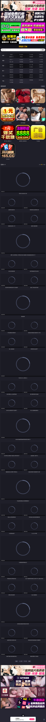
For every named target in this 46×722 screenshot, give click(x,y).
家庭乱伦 (21, 74)
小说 (3, 76)
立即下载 (32, 719)
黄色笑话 (31, 77)
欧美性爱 (41, 64)
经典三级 (21, 66)
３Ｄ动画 (41, 59)
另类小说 (21, 77)
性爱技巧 (41, 77)
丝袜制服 (21, 61)
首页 (16, 661)
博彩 (3, 55)
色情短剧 (21, 82)
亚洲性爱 (11, 64)
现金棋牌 (31, 56)
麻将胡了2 (11, 56)
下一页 (25, 661)
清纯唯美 (21, 72)
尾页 (29, 661)
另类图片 (41, 72)
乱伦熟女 (31, 66)
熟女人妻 (11, 61)
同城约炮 (11, 80)
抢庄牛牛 (41, 56)
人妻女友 (31, 74)
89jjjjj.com (23, 46)
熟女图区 (31, 72)
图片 (3, 70)
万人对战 (31, 54)
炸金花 (21, 56)
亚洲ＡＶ (11, 59)
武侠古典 (41, 74)
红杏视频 (11, 82)
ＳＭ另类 (41, 61)
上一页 (20, 661)
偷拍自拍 (21, 64)
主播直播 (31, 61)
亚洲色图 (21, 69)
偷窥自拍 (11, 69)
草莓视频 (31, 80)
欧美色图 (31, 69)
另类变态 (41, 66)
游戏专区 (41, 54)
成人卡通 (31, 64)
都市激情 (11, 74)
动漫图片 (41, 69)
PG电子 (11, 54)
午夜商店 (21, 80)
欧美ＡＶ (31, 59)
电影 (3, 65)
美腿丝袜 (11, 72)
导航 (3, 81)
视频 (3, 60)
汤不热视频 (41, 80)
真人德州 (21, 54)
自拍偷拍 (21, 59)
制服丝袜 (11, 66)
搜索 (43, 49)
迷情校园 (11, 77)
